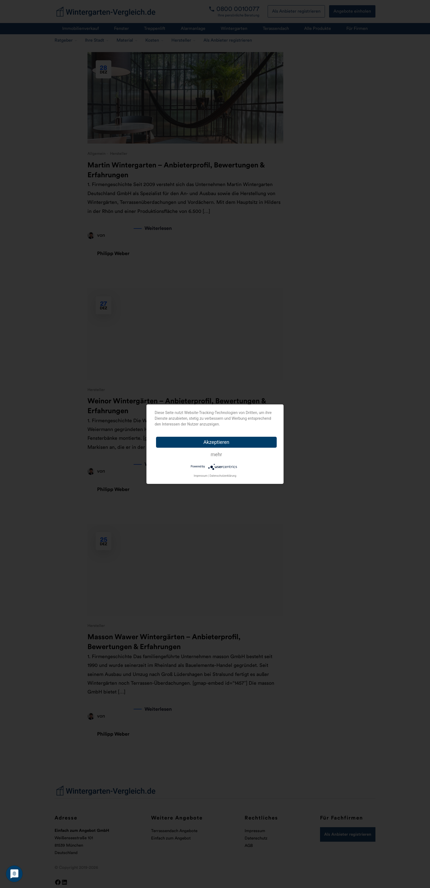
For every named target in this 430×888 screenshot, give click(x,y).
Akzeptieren (216, 442)
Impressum (200, 475)
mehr (216, 454)
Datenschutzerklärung (223, 475)
